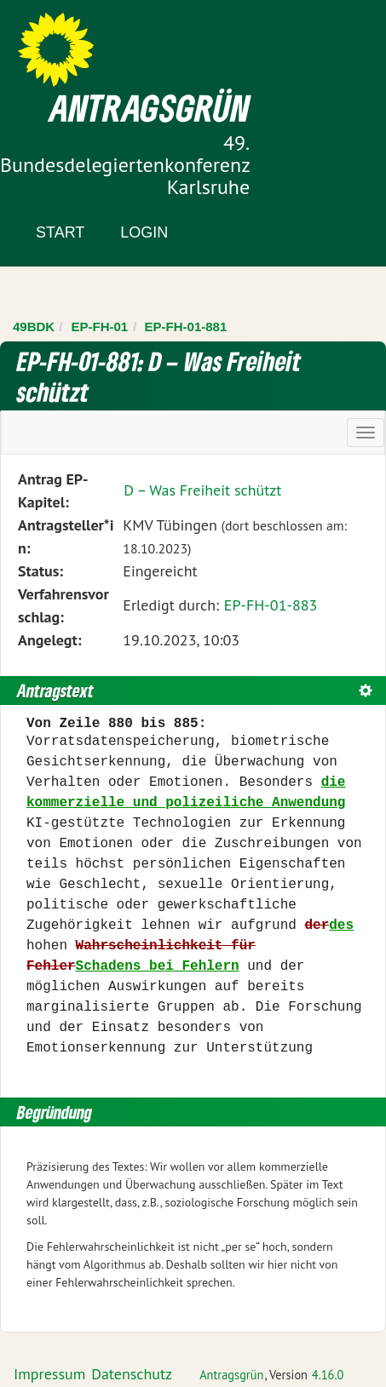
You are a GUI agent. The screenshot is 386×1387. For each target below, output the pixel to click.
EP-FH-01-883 (271, 605)
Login (144, 232)
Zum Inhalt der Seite (76, 42)
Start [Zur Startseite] (60, 232)
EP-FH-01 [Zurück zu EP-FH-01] (100, 326)
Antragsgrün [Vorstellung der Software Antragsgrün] (231, 1375)
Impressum (49, 1374)
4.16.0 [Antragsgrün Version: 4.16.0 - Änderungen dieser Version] (328, 1375)
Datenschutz (131, 1374)
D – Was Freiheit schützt (202, 490)
